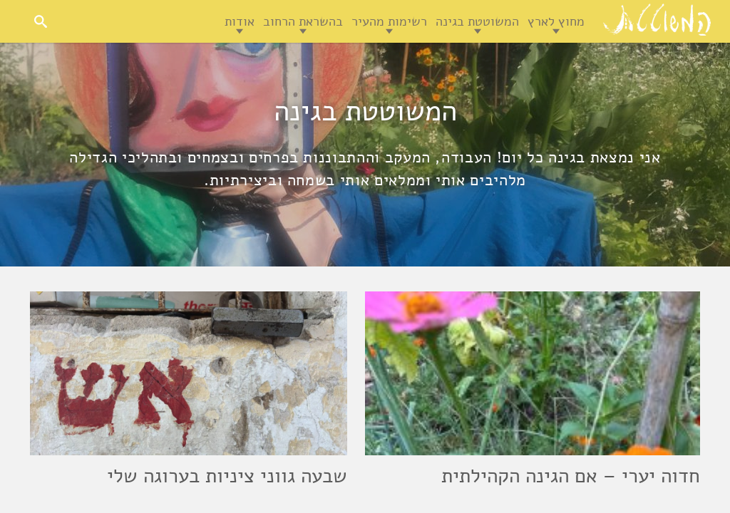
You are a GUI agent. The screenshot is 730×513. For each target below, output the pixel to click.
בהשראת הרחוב (303, 21)
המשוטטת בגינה (477, 21)
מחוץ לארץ (556, 21)
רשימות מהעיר (389, 21)
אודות (240, 21)
